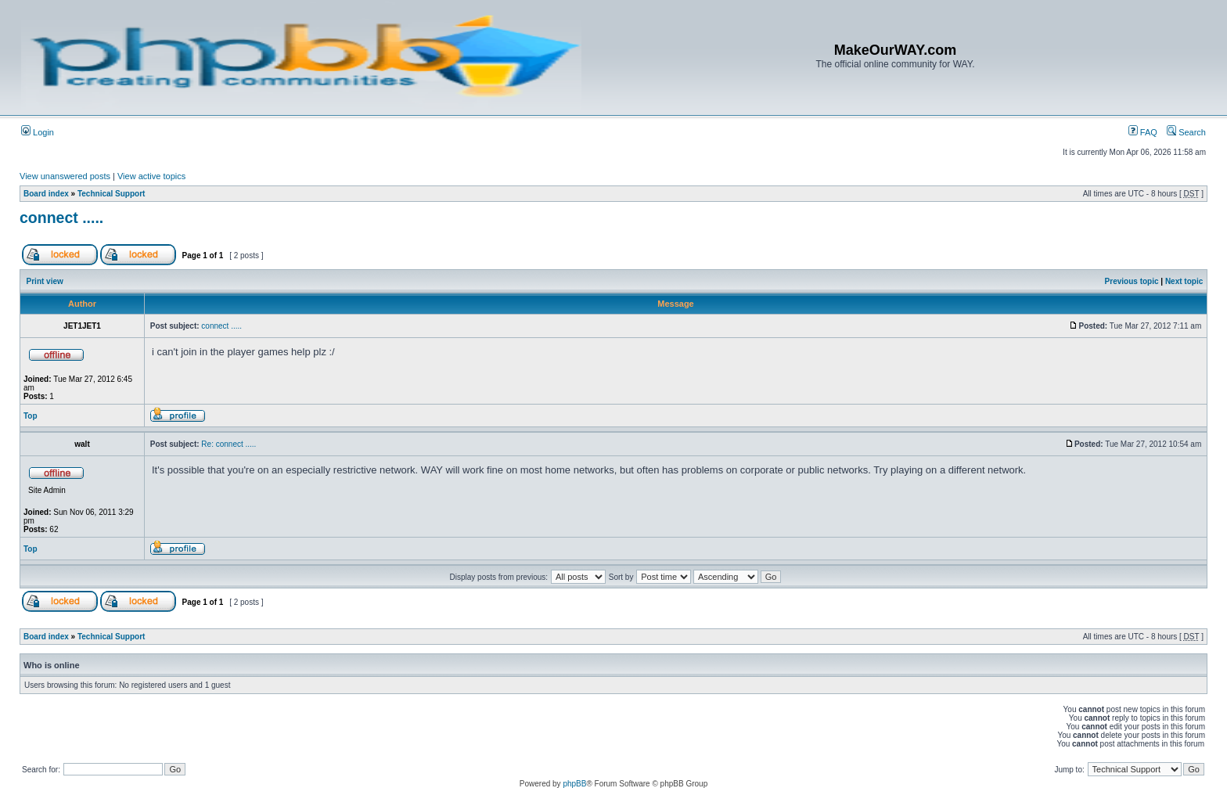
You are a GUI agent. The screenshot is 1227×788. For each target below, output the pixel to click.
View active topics (151, 176)
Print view (45, 281)
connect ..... (61, 217)
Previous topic (1132, 281)
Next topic (1184, 281)
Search (1186, 132)
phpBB (574, 783)
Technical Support (111, 193)
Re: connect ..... (228, 444)
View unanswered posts (65, 176)
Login (37, 132)
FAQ (1142, 132)
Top (30, 416)
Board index (46, 193)
